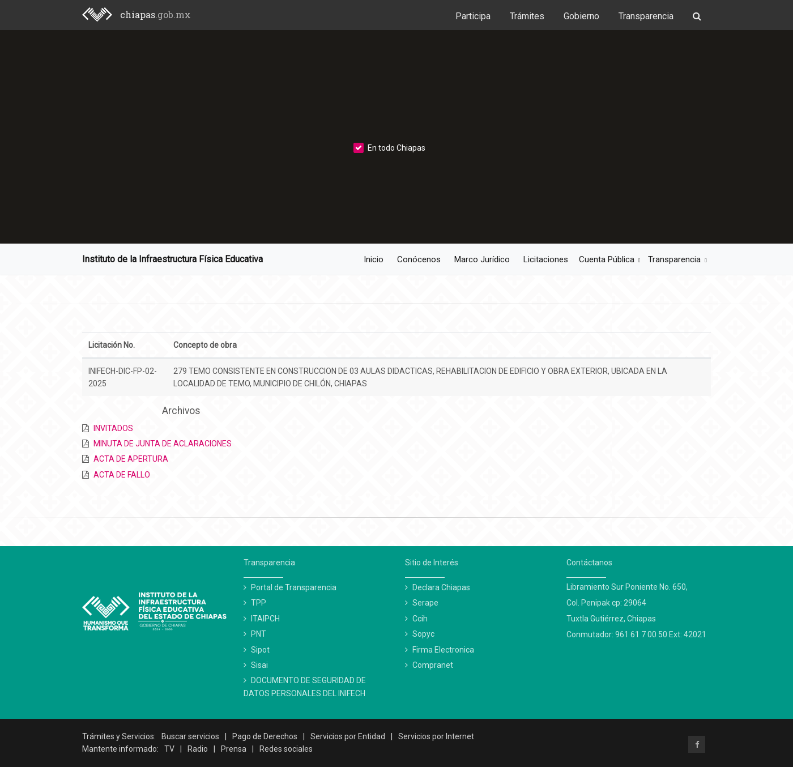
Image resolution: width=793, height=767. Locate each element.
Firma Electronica (443, 649)
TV (169, 748)
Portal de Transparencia (293, 587)
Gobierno (581, 16)
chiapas (155, 14)
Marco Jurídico (482, 259)
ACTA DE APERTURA (130, 458)
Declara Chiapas (441, 587)
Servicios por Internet (436, 736)
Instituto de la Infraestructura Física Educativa (172, 259)
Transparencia (646, 16)
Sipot (260, 649)
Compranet (432, 665)
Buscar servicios (190, 736)
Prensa (233, 748)
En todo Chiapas (389, 148)
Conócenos (419, 259)
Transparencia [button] (674, 259)
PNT (258, 633)
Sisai (259, 665)
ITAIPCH (265, 618)
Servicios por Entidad (347, 736)
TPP (258, 602)
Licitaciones (545, 259)
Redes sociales (286, 748)
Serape (425, 602)
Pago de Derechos (264, 736)
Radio (197, 748)
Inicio (373, 259)
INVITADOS (113, 428)
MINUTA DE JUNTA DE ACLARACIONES (162, 443)
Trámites (527, 16)
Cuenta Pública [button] (606, 259)
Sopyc (423, 633)
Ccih (420, 618)
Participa (473, 16)
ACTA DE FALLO (121, 474)
